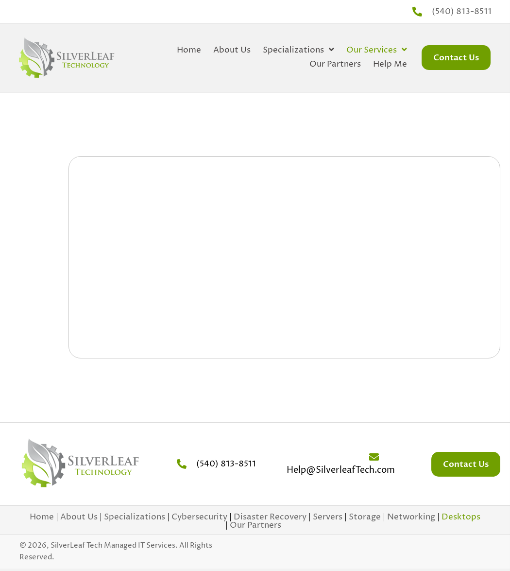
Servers (327, 517)
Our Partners (255, 525)
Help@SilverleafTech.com (341, 470)
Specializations (134, 517)
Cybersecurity (199, 517)
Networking (411, 517)
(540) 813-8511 (462, 12)
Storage (365, 517)
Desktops (461, 517)
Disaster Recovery (270, 517)
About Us (79, 517)
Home (42, 517)
